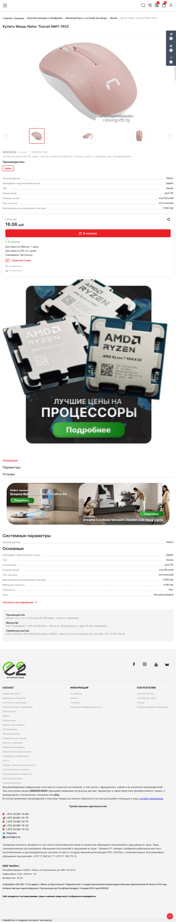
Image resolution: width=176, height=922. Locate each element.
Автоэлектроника (11, 733)
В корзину (88, 233)
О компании (76, 693)
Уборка (6, 716)
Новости (74, 698)
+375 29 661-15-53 (17, 825)
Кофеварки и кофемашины (16, 756)
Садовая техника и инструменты (19, 765)
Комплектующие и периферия (18, 707)
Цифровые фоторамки (14, 747)
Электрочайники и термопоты (17, 774)
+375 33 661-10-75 (17, 821)
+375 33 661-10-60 (17, 813)
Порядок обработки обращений (152, 707)
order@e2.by (13, 836)
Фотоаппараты (10, 729)
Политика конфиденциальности (86, 707)
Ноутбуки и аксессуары (15, 702)
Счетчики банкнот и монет (16, 769)
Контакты (75, 702)
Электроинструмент (13, 778)
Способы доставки (146, 698)
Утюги (6, 760)
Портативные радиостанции (17, 751)
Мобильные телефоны (14, 725)
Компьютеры (9, 720)
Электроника (9, 711)
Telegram (9, 833)
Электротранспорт (12, 783)
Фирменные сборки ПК (14, 698)
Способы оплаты (145, 693)
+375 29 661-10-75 (17, 817)
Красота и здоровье (13, 742)
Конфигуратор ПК (11, 693)
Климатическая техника (15, 738)
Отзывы (141, 702)
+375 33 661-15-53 (17, 829)
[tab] (88, 460)
